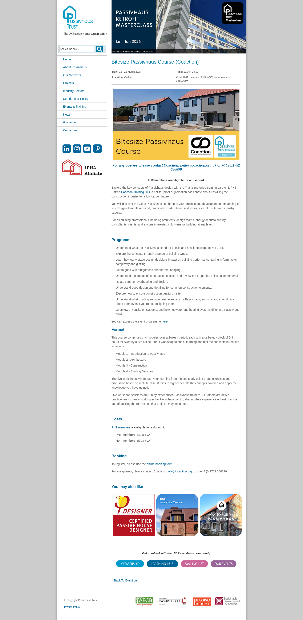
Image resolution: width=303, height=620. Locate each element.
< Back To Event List (125, 580)
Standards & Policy (75, 98)
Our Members (72, 75)
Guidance (69, 122)
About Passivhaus (75, 67)
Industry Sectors (73, 91)
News (66, 114)
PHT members (121, 427)
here (164, 321)
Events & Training (74, 106)
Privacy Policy (72, 606)
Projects (68, 83)
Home (67, 59)
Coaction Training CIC (135, 192)
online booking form (159, 464)
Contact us (70, 130)
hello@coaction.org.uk (198, 165)
